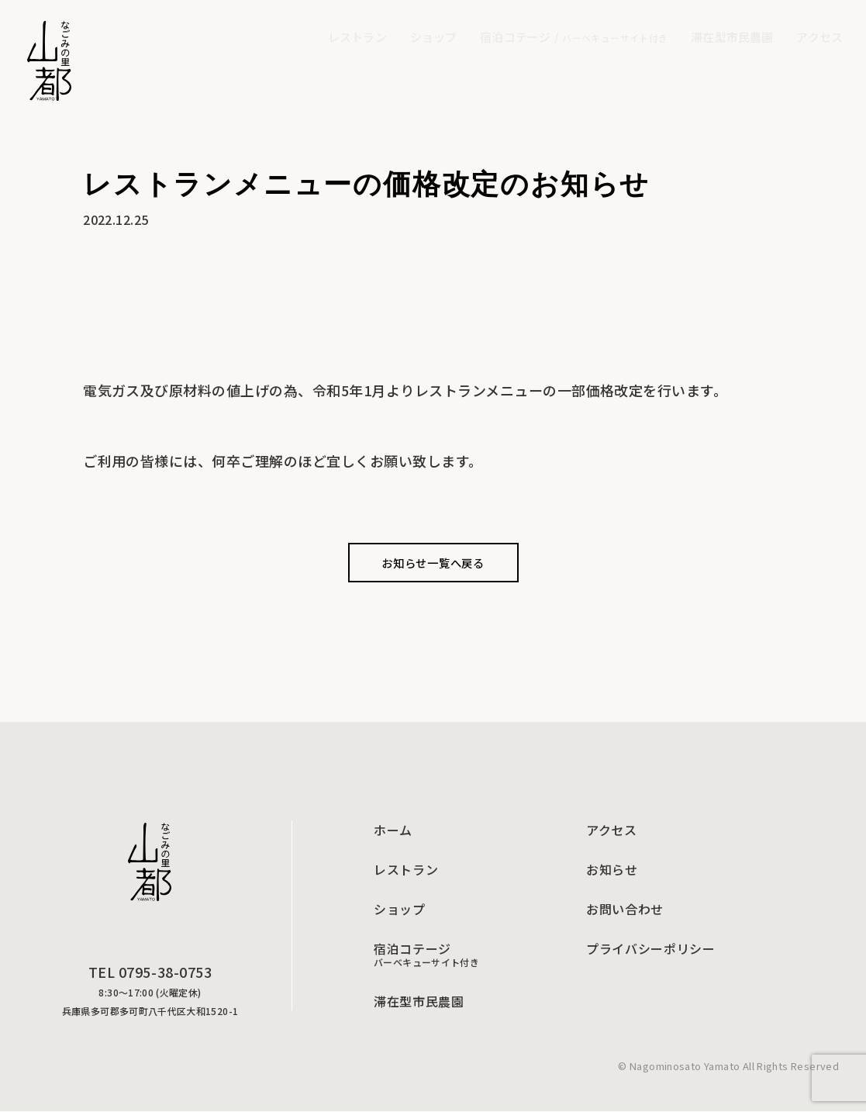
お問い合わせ (625, 909)
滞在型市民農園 (419, 1002)
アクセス (611, 830)
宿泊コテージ (574, 37)
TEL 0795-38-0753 (150, 972)
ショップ (400, 909)
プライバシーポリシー (650, 949)
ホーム (393, 830)
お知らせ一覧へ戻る (433, 562)
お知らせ (612, 870)
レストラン (406, 870)
